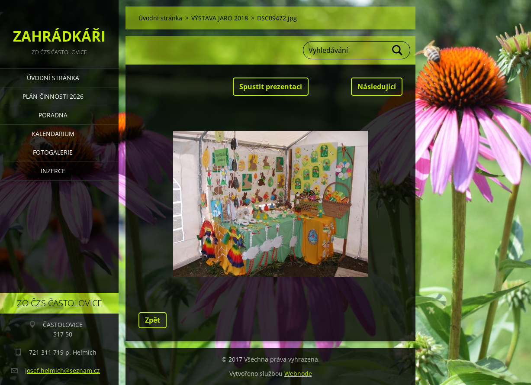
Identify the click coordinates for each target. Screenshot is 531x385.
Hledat (397, 50)
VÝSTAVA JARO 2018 (219, 18)
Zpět (152, 320)
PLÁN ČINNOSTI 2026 (53, 96)
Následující (376, 86)
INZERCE (53, 171)
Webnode (298, 373)
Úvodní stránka (53, 78)
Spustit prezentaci (270, 86)
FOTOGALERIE (53, 152)
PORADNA (53, 115)
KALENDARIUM (53, 133)
